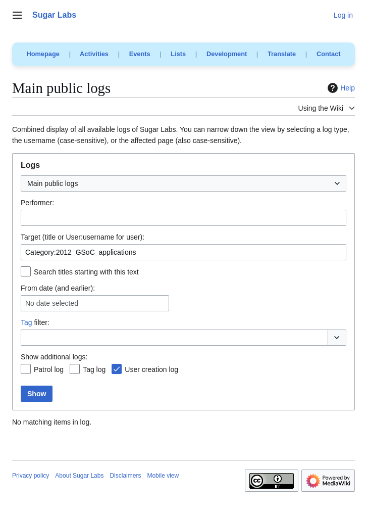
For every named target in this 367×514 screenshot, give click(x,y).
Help (340, 88)
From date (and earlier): (58, 288)
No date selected (51, 303)
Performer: (37, 203)
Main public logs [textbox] (52, 183)
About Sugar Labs (79, 475)
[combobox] (183, 183)
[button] (337, 338)
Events (139, 54)
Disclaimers (125, 475)
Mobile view (163, 475)
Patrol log (49, 369)
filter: (35, 322)
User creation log (151, 369)
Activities (94, 54)
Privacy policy (30, 475)
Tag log (94, 369)
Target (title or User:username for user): (82, 237)
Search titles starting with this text (86, 272)
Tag (26, 322)
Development (226, 54)
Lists (178, 54)
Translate (282, 54)
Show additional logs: (54, 357)
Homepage (42, 54)
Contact (329, 54)
